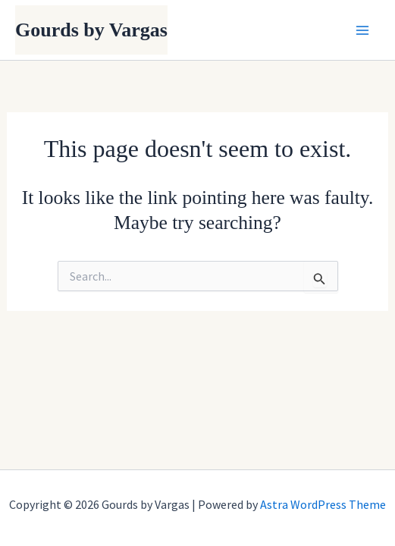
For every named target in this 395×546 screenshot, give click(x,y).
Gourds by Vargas (91, 30)
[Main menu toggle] (363, 30)
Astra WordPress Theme (323, 504)
